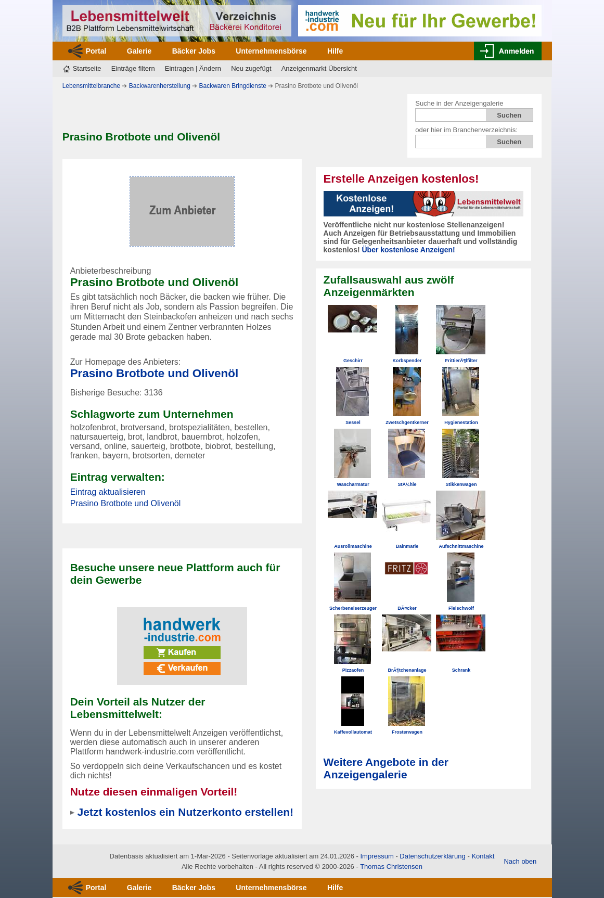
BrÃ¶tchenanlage (407, 670)
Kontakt (482, 856)
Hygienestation (461, 422)
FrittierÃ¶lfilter (461, 360)
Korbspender (407, 360)
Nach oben (520, 861)
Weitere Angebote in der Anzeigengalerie (386, 768)
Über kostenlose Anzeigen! (408, 250)
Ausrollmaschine (353, 546)
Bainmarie (407, 546)
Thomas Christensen (391, 866)
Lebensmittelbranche (91, 85)
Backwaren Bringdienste (232, 85)
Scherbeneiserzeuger (353, 608)
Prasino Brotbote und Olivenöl (154, 373)
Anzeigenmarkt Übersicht (319, 68)
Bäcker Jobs (193, 51)
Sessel (353, 422)
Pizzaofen (353, 670)
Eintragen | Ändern (193, 68)
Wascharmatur (353, 484)
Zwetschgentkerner (407, 422)
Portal (96, 51)
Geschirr (353, 360)
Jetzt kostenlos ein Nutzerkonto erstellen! (185, 812)
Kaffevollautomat (353, 732)
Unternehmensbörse (271, 51)
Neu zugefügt (251, 68)
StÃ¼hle (407, 484)
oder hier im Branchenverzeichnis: (466, 130)
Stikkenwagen (461, 484)
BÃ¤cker (407, 608)
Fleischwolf (461, 608)
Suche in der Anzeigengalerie (459, 103)
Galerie (139, 51)
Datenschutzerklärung (432, 856)
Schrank (461, 670)
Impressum (376, 856)
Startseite (87, 68)
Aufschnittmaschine (461, 546)
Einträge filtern (133, 68)
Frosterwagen (407, 732)
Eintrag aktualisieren (108, 492)
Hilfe (335, 51)
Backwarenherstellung (159, 85)
